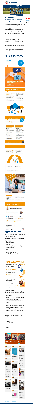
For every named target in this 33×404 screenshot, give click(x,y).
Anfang (6, 401)
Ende (15, 401)
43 (12, 401)
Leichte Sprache (20, 15)
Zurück (7, 401)
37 (8, 401)
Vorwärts (14, 401)
